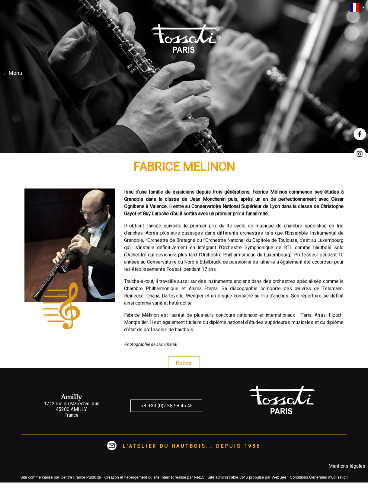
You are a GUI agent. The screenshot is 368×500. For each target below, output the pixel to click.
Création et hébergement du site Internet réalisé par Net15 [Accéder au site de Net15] (154, 477)
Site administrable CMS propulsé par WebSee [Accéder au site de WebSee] (247, 477)
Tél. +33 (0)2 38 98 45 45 (166, 406)
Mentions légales (346, 466)
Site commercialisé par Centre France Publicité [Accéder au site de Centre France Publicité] (60, 477)
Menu (15, 73)
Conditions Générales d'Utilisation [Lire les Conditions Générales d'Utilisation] (319, 477)
